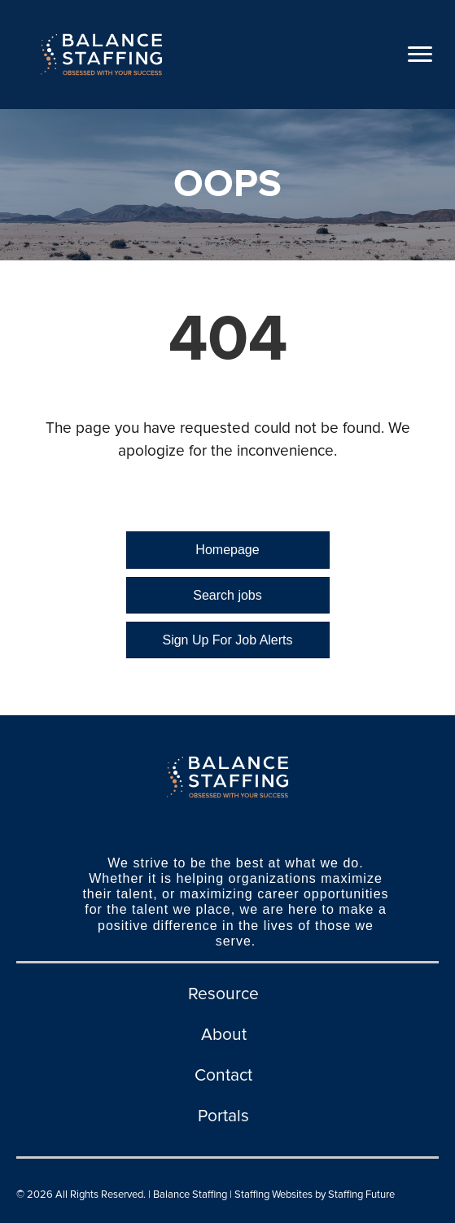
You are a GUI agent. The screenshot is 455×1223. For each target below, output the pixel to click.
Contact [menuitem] (223, 1075)
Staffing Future (361, 1194)
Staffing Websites (273, 1194)
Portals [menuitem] (223, 1116)
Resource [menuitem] (223, 994)
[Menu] (420, 54)
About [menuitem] (224, 1034)
